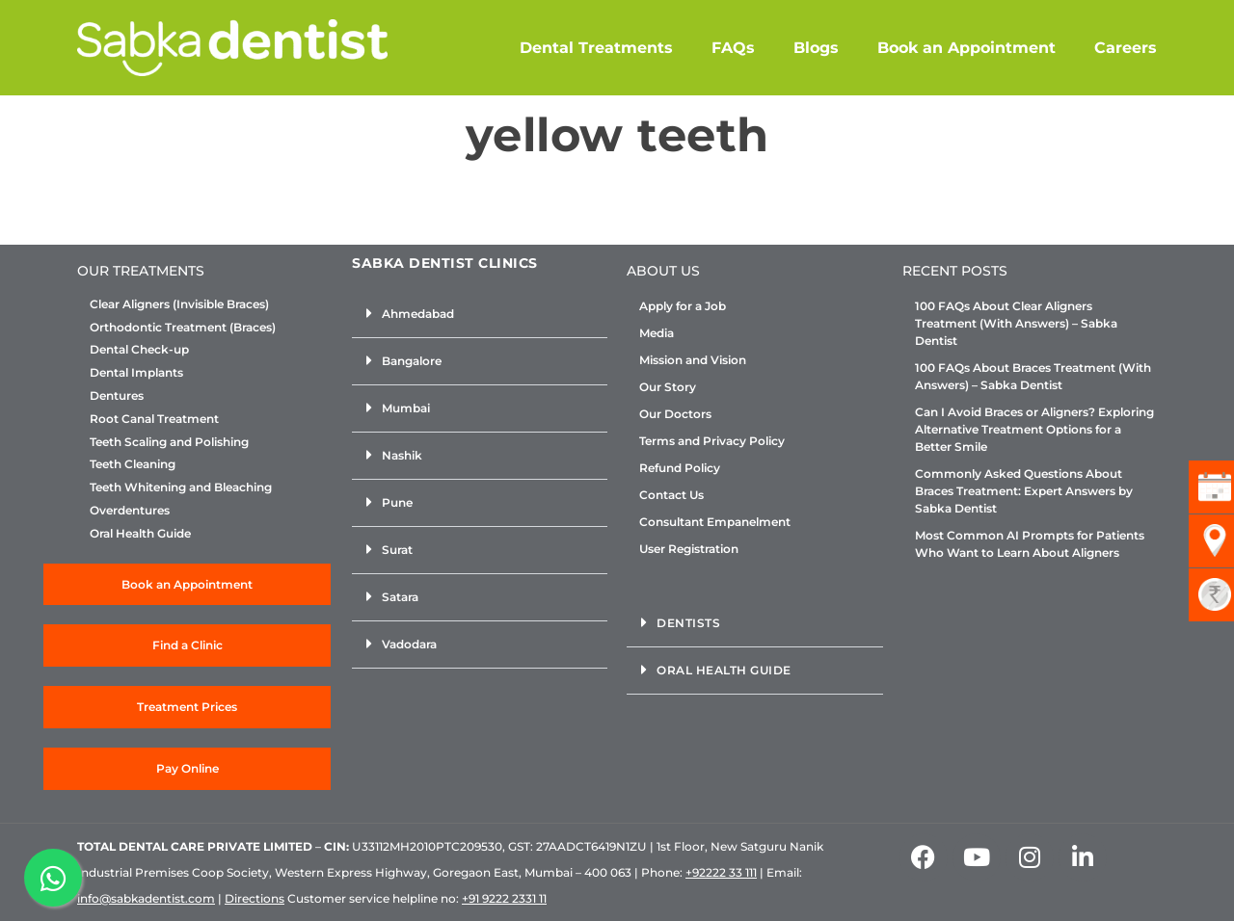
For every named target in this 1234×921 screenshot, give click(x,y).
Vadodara (409, 644)
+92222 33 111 (721, 872)
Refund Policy (679, 467)
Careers (1125, 48)
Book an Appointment (966, 48)
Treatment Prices (187, 706)
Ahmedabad (418, 313)
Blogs (816, 48)
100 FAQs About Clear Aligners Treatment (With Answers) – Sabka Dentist (1016, 323)
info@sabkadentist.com (146, 898)
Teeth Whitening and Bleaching (181, 487)
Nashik (402, 455)
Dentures (117, 396)
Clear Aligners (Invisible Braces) (179, 304)
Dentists (688, 623)
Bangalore (412, 361)
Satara (400, 597)
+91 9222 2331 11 (504, 898)
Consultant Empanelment (715, 521)
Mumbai (406, 408)
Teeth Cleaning (132, 464)
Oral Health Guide (140, 533)
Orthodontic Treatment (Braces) (183, 327)
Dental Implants (136, 373)
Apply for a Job (682, 306)
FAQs (733, 48)
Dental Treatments (596, 48)
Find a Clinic (187, 645)
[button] (479, 314)
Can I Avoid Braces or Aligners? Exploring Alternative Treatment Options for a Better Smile (1034, 429)
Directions (254, 898)
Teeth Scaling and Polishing (169, 442)
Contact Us (671, 494)
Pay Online (187, 768)
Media (656, 333)
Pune (397, 502)
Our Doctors (675, 414)
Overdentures (130, 510)
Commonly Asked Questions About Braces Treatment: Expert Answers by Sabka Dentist (1024, 490)
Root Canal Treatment (154, 419)
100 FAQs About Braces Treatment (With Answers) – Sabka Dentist (1033, 376)
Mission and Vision (692, 360)
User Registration (688, 548)
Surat (397, 549)
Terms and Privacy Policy (712, 441)
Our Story (667, 387)
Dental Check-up (139, 349)
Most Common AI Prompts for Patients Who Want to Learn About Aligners (1029, 544)
